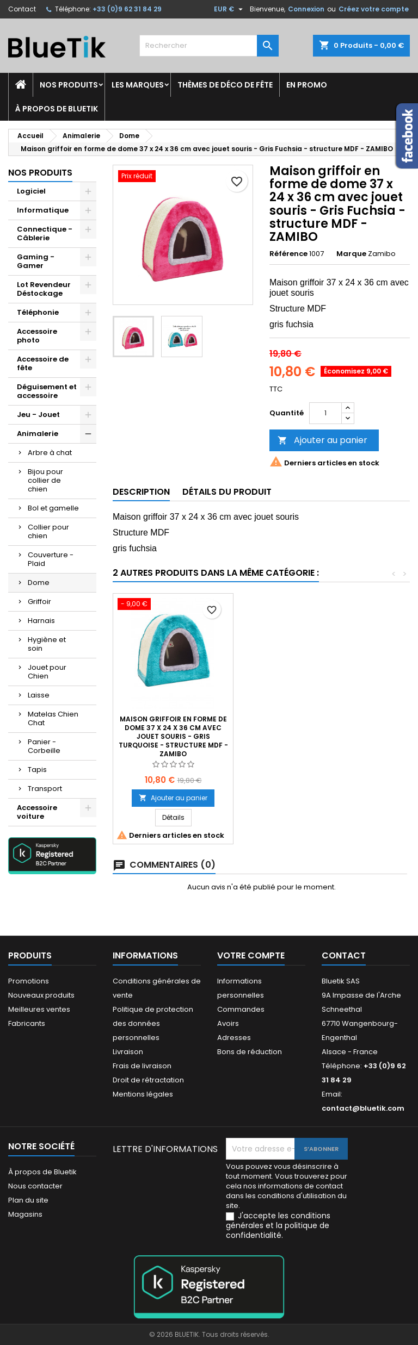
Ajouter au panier (322, 440)
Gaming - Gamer (35, 261)
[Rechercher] (209, 46)
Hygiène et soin (47, 643)
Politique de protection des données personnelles (153, 1023)
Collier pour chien (48, 531)
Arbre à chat (50, 452)
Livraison (128, 1052)
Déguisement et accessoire (47, 391)
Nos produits (69, 84)
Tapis (37, 769)
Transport (45, 788)
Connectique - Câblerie (44, 233)
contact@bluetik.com (363, 1108)
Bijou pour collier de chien (45, 480)
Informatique (43, 210)
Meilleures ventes (39, 1009)
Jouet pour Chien (47, 671)
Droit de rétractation (148, 1080)
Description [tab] (141, 491)
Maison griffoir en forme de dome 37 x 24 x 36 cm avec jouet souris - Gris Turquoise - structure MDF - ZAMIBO (293, 736)
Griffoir (39, 601)
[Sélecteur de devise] (229, 9)
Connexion (306, 9)
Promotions (28, 981)
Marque (351, 254)
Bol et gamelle (53, 508)
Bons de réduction (249, 1052)
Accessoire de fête (43, 363)
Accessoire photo (37, 335)
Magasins (25, 1214)
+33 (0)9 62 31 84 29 (127, 9)
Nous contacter (35, 1186)
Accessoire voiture (37, 811)
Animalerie (37, 433)
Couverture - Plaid (50, 559)
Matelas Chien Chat (53, 718)
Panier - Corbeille (44, 746)
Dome (39, 582)
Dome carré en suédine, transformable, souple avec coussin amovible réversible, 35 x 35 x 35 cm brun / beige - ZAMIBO (173, 736)
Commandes (241, 1009)
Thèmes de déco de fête (225, 84)
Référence (288, 254)
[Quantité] (325, 413)
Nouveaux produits (41, 995)
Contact (22, 9)
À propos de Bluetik (56, 108)
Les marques (138, 84)
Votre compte (251, 955)
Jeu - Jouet (38, 414)
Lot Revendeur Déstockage (44, 288)
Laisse (39, 695)
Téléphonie (38, 312)
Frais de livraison (142, 1066)
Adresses (234, 1037)
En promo (306, 84)
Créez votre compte (374, 9)
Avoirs (228, 1023)
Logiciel (31, 191)
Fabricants (26, 1023)
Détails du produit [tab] (227, 491)
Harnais (41, 620)
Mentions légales (143, 1094)
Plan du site (28, 1200)
